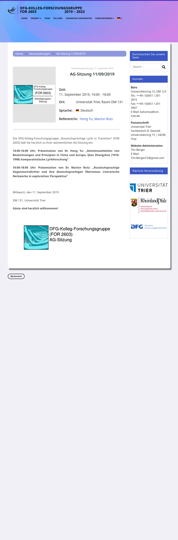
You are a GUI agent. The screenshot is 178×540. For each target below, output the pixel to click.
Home (24, 18)
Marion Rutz (103, 119)
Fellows (57, 18)
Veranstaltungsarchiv (79, 18)
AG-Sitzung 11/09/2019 (70, 54)
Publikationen (103, 18)
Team (47, 18)
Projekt (35, 18)
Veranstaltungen (39, 54)
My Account (16, 276)
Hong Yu (86, 119)
